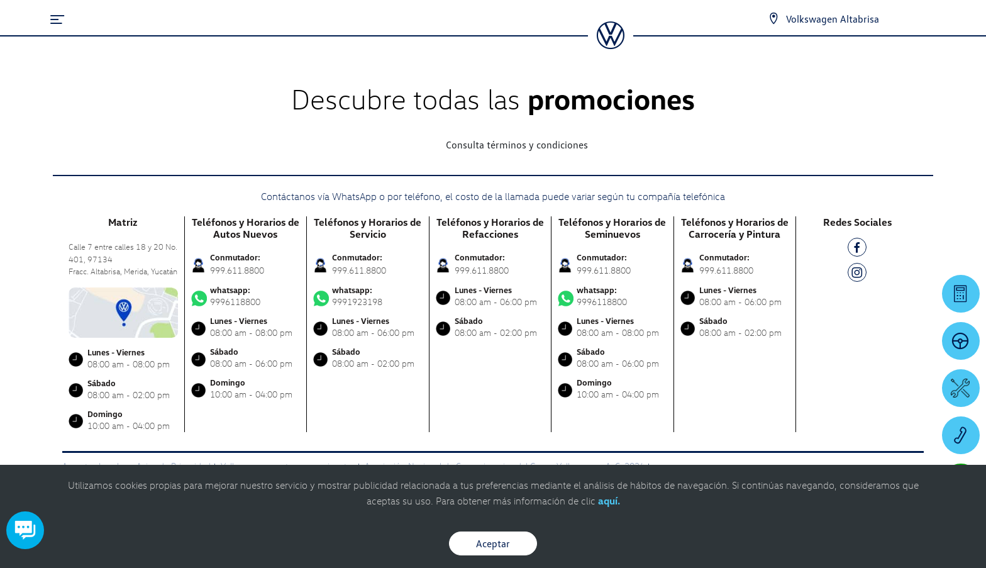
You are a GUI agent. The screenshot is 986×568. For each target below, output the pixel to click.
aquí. (609, 500)
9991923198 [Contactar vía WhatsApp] (368, 296)
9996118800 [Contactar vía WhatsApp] (246, 296)
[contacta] (123, 311)
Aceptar (493, 543)
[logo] (610, 44)
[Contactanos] (773, 18)
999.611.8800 (237, 270)
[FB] (857, 249)
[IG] (857, 274)
